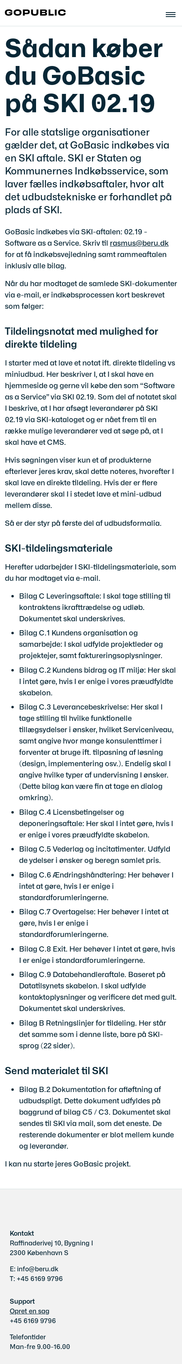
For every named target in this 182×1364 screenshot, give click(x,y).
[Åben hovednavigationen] (174, 13)
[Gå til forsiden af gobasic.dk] (33, 13)
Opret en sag (29, 1311)
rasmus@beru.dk (139, 242)
